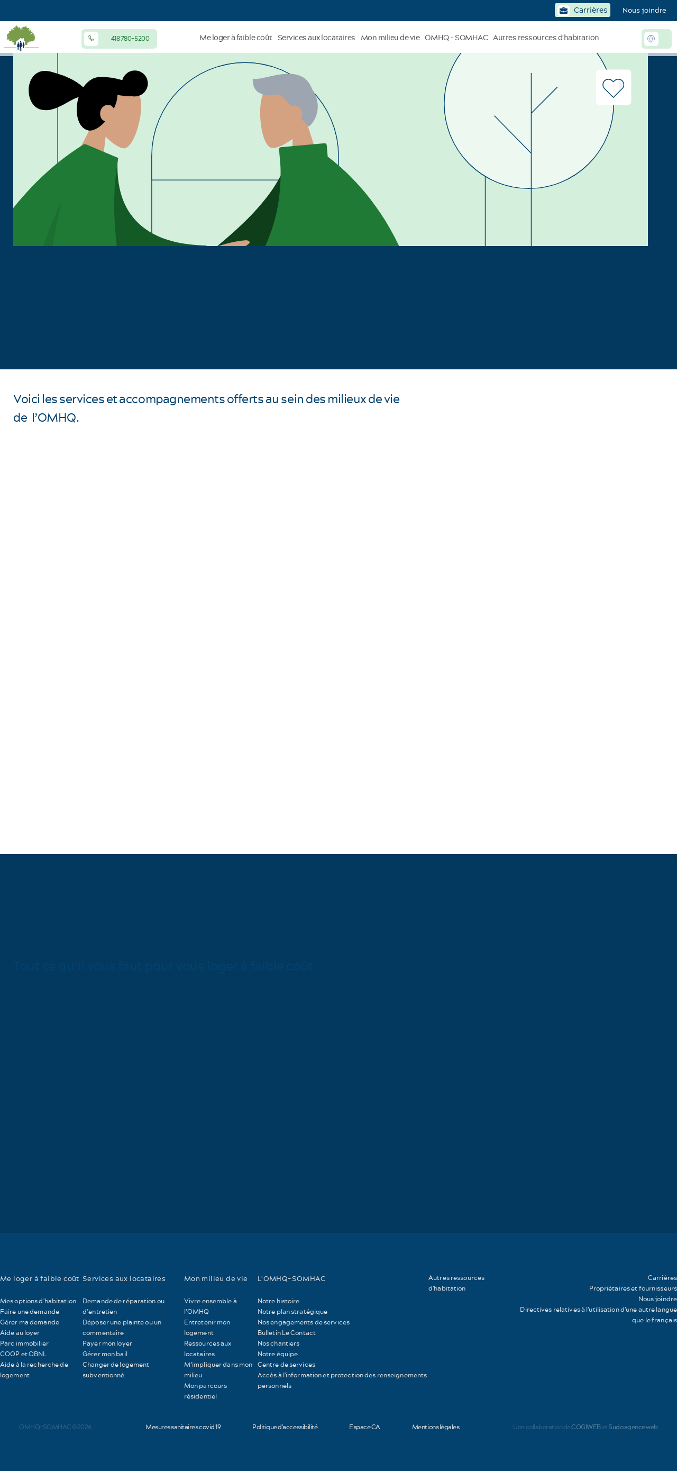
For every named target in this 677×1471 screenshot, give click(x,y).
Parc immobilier (24, 1343)
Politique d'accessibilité (284, 1427)
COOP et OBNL (23, 1354)
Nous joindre (644, 10)
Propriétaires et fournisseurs (633, 1288)
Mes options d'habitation (38, 1301)
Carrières (662, 1278)
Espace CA (364, 1427)
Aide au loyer (20, 1333)
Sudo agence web (633, 1427)
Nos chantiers (279, 1343)
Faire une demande (29, 1311)
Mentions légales (435, 1427)
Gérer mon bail (105, 1354)
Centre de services (286, 1364)
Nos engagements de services (304, 1322)
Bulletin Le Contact (287, 1333)
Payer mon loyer (107, 1343)
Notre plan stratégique (293, 1311)
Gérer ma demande (29, 1322)
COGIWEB (586, 1427)
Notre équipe (278, 1354)
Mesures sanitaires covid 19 (183, 1427)
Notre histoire (279, 1301)
